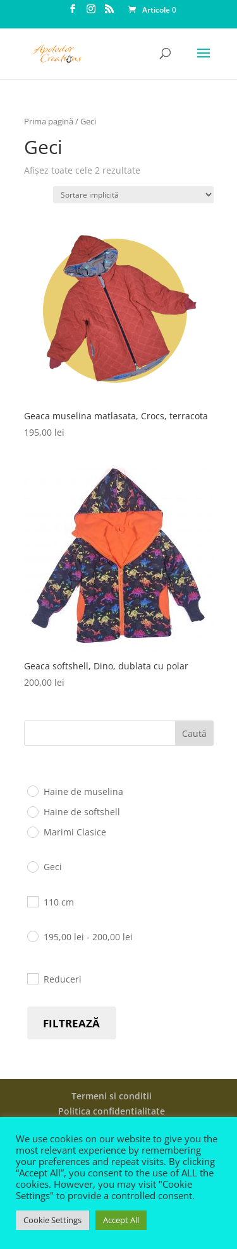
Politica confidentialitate (111, 1111)
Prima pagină (48, 121)
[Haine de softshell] (32, 811)
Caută (194, 733)
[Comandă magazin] (133, 194)
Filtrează (71, 1023)
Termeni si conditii (111, 1096)
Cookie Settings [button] (52, 1220)
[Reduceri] (32, 978)
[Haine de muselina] (32, 791)
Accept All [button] (121, 1220)
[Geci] (32, 866)
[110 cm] (32, 901)
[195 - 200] (32, 936)
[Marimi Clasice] (32, 832)
